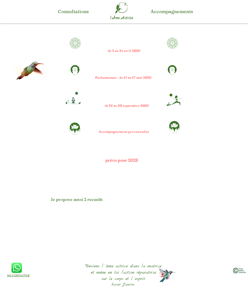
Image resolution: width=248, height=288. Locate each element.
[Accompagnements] (172, 12)
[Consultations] (73, 12)
